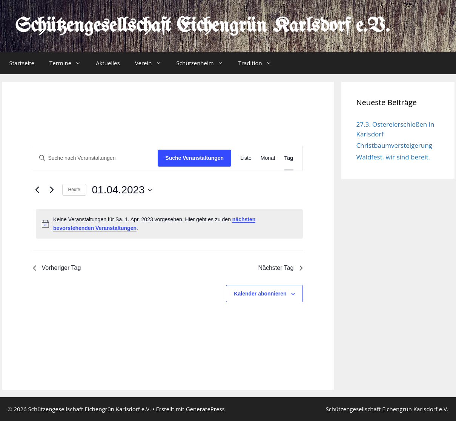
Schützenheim (204, 63)
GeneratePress (205, 409)
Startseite (22, 63)
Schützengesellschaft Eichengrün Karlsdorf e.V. (202, 26)
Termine (68, 63)
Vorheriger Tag (57, 268)
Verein (152, 63)
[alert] (169, 223)
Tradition (258, 63)
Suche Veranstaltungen (194, 158)
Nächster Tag (280, 268)
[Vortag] (37, 189)
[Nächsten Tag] (52, 189)
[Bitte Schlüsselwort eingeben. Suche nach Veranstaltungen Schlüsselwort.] (95, 158)
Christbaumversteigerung (394, 145)
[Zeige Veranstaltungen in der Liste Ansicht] (246, 158)
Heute (74, 189)
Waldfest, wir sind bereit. (393, 157)
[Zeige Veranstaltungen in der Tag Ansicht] (288, 158)
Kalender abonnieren (260, 294)
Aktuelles (108, 63)
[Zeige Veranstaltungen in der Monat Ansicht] (268, 158)
